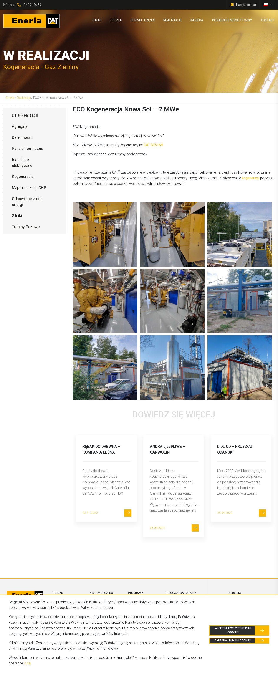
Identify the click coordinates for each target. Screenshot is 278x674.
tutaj (28, 663)
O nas (59, 593)
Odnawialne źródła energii (27, 201)
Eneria (10, 97)
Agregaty (19, 126)
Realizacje (24, 97)
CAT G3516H (153, 145)
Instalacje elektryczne (22, 162)
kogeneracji (250, 178)
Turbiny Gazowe (26, 226)
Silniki (17, 215)
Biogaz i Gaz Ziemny (182, 593)
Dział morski (22, 137)
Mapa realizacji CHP (29, 187)
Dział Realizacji (25, 115)
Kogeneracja (23, 176)
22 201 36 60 (32, 5)
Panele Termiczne (27, 148)
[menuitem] (266, 4)
